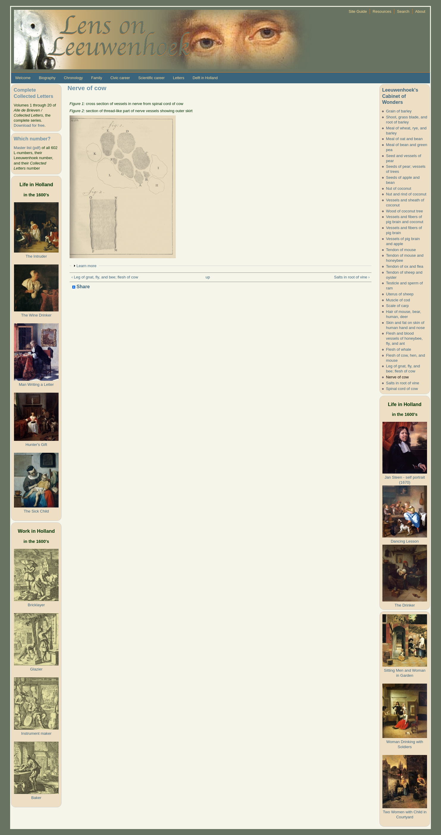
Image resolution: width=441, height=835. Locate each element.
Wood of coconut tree (404, 211)
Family (96, 78)
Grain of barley (399, 111)
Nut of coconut (398, 188)
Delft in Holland (205, 78)
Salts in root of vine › (352, 277)
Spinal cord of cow (402, 388)
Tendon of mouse (401, 249)
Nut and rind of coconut (406, 194)
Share (81, 287)
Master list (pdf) (27, 147)
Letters (178, 78)
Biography (47, 78)
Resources (382, 11)
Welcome (23, 78)
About (420, 11)
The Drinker (405, 605)
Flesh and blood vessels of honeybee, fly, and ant (404, 338)
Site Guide (358, 11)
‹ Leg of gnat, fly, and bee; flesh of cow (104, 277)
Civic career (120, 78)
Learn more (86, 266)
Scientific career (151, 78)
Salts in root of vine (402, 383)
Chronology (73, 78)
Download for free (29, 125)
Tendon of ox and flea (404, 266)
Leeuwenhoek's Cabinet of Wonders (400, 96)
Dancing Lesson (405, 541)
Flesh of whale (398, 349)
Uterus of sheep (400, 294)
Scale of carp (397, 305)
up (207, 277)
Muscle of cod (398, 300)
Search (403, 11)
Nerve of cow (397, 377)
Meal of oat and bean (404, 139)
